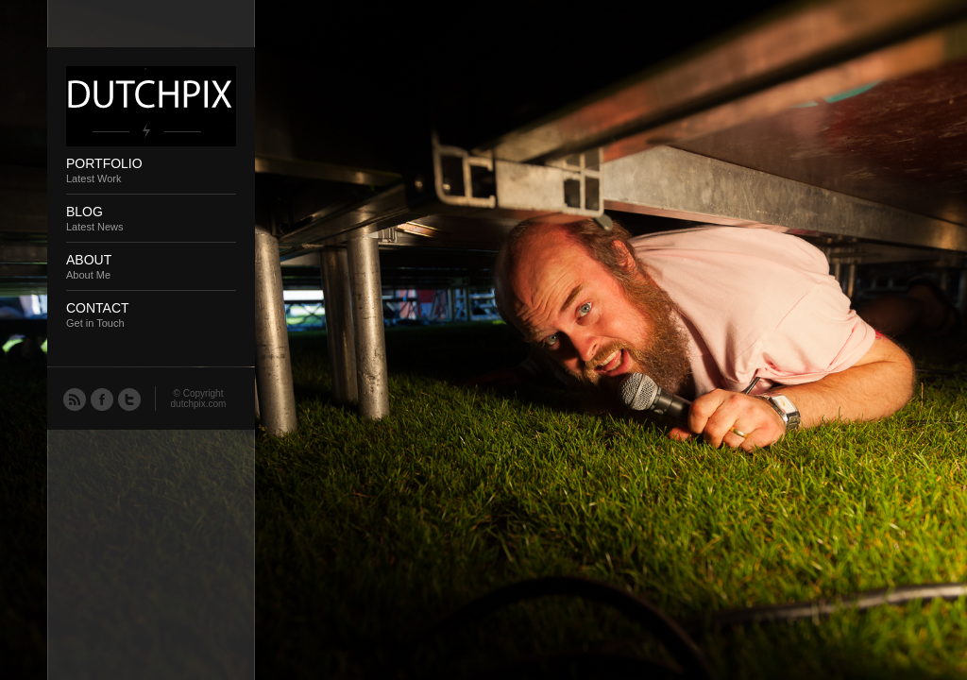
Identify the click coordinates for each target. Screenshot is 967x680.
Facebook (101, 398)
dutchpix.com (199, 404)
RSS (73, 398)
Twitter (128, 398)
